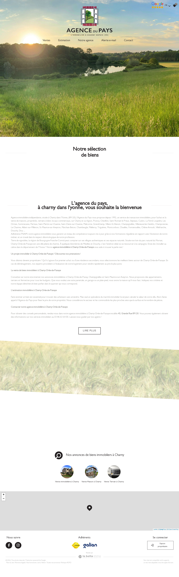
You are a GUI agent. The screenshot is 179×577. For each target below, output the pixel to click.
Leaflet (155, 529)
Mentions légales (20, 563)
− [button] (3, 499)
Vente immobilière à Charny (67, 482)
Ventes (46, 40)
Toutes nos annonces (53, 563)
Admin (43, 563)
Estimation (64, 40)
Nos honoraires (31, 563)
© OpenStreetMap (172, 529)
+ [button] (3, 495)
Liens (39, 563)
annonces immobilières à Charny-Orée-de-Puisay (66, 277)
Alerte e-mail (108, 40)
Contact (128, 40)
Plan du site (10, 563)
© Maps (162, 529)
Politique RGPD (66, 563)
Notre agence (85, 40)
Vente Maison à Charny (91, 482)
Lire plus (89, 331)
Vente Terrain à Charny (114, 482)
